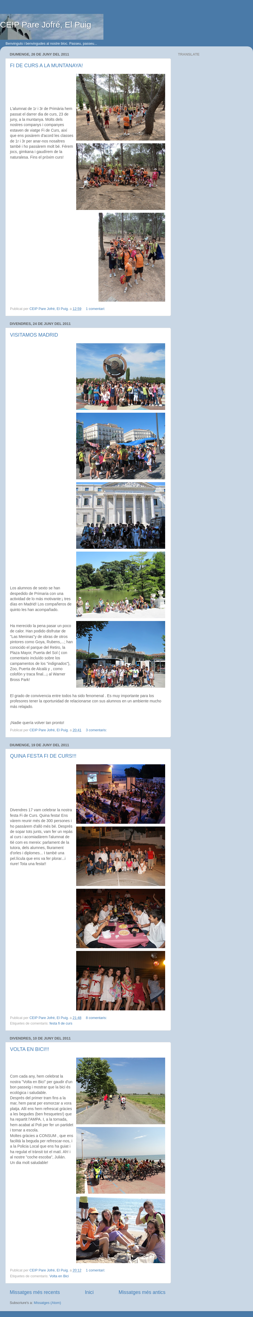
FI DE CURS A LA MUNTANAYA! (46, 65)
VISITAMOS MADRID (34, 335)
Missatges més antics (142, 1292)
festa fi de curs (60, 1023)
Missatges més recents (35, 1292)
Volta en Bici (59, 1276)
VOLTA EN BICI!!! (29, 1049)
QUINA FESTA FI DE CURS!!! (43, 756)
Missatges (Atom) (47, 1303)
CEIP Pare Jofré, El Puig (45, 24)
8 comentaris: (97, 1018)
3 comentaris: (97, 730)
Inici (89, 1292)
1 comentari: (96, 309)
